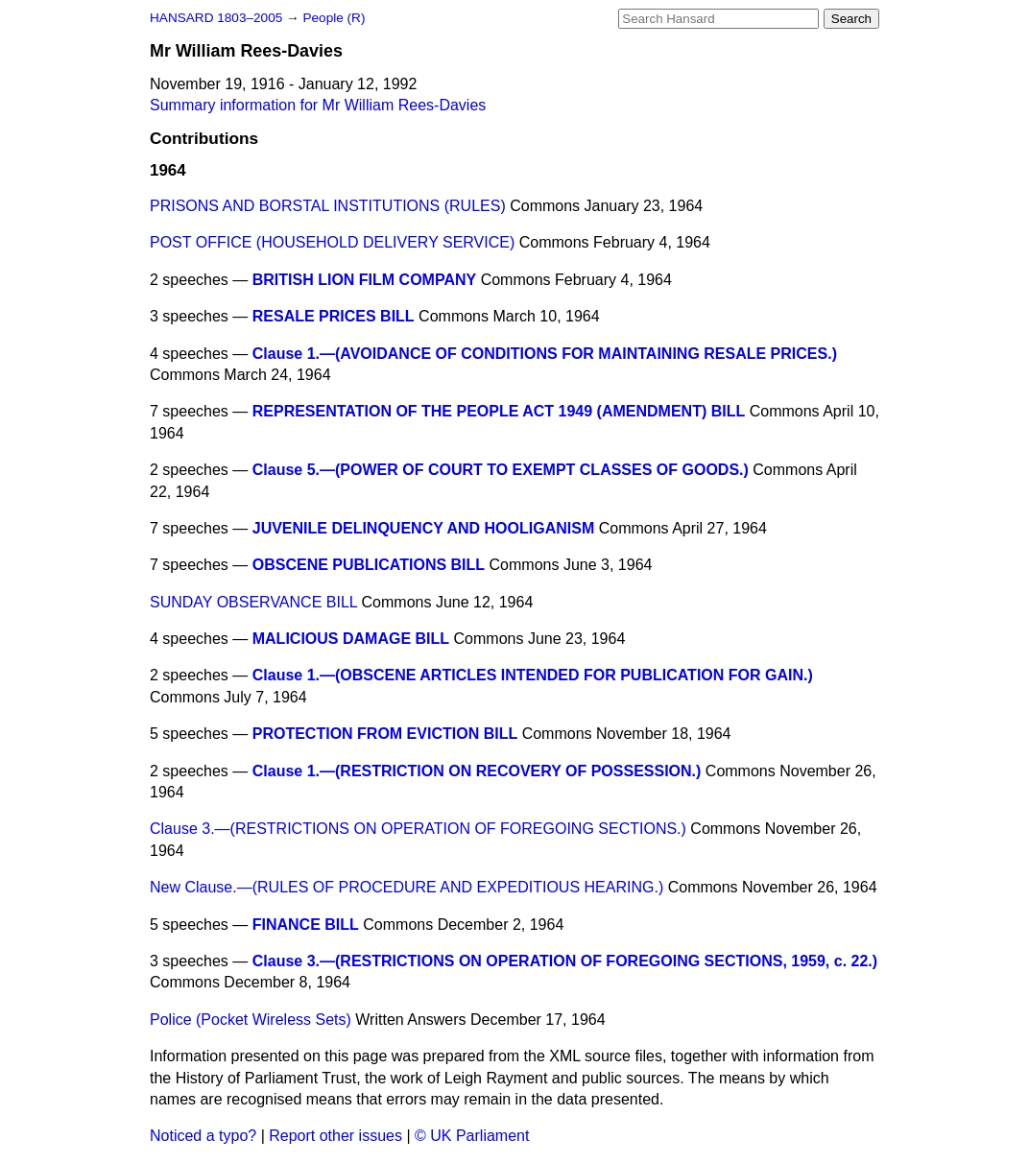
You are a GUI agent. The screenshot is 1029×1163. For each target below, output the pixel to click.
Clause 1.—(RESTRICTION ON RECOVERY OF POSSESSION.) (477, 771)
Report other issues (335, 1135)
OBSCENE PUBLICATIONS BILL (368, 565)
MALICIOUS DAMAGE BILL (350, 638)
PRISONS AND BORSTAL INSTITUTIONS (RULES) (328, 206)
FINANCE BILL (305, 924)
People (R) (333, 18)
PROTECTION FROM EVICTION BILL (384, 733)
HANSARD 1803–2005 (216, 18)
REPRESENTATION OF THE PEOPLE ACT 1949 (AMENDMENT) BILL (499, 411)
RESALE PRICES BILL (333, 316)
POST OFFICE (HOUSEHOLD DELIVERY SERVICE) (332, 242)
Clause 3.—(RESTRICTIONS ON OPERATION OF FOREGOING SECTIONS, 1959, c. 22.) (564, 961)
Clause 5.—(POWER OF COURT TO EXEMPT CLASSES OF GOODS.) (500, 470)
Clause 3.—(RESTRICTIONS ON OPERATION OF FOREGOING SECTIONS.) (418, 828)
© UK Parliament (472, 1135)
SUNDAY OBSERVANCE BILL (253, 602)
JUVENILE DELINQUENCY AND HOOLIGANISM (423, 528)
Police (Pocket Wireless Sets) (250, 1019)
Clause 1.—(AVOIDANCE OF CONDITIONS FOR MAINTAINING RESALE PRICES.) (544, 353)
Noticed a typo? (203, 1135)
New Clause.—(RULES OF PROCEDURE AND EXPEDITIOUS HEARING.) (406, 887)
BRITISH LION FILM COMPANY (364, 280)
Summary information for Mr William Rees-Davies (318, 105)
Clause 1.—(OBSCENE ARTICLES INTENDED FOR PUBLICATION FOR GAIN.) (532, 675)
